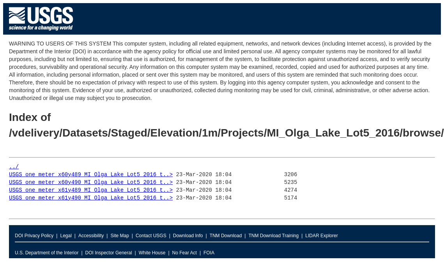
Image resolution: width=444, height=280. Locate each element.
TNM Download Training (273, 235)
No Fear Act (184, 253)
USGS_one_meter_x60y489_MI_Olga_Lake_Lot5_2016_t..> (91, 174)
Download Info (188, 235)
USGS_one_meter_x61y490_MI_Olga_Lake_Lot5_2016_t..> (91, 198)
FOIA (208, 253)
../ (14, 167)
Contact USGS (151, 235)
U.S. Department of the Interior (46, 253)
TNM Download (226, 235)
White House (152, 253)
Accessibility (91, 235)
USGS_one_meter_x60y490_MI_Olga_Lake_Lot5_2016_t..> (91, 182)
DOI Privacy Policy (34, 235)
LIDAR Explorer (321, 235)
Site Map (119, 235)
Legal (65, 235)
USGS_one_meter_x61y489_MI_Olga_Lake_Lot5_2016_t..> (91, 190)
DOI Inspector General (108, 253)
